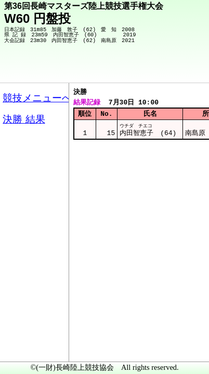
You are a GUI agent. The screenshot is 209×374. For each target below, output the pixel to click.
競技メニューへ (165, 68)
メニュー (29, 347)
